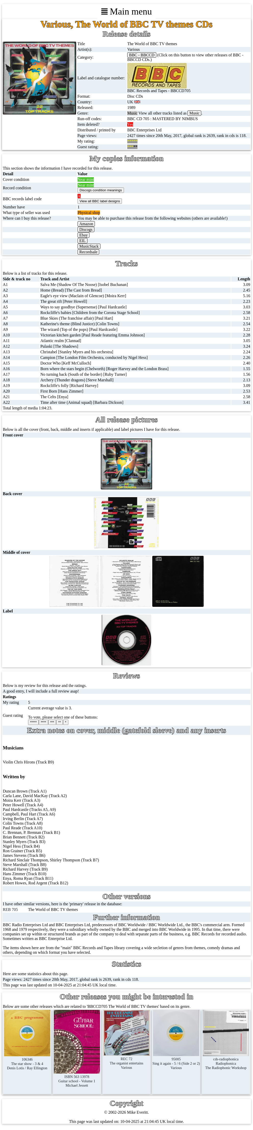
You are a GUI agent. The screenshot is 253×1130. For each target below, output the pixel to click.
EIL (82, 240)
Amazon (86, 224)
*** (52, 722)
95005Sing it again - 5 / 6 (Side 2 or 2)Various (176, 1061)
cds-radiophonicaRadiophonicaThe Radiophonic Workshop (226, 1061)
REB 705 (10, 909)
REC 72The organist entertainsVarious (126, 1061)
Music (194, 113)
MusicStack (89, 246)
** (59, 722)
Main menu (126, 11)
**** (43, 722)
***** (33, 722)
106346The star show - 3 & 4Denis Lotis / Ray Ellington (27, 1061)
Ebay (83, 235)
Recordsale (88, 252)
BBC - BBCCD (142, 55)
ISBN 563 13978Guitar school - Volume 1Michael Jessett (77, 1078)
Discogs (86, 229)
